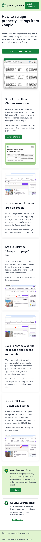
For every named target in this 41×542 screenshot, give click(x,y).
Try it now (16, 490)
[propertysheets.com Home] (13, 5)
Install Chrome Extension (20, 51)
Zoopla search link (22, 225)
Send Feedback (18, 520)
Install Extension (31, 5)
